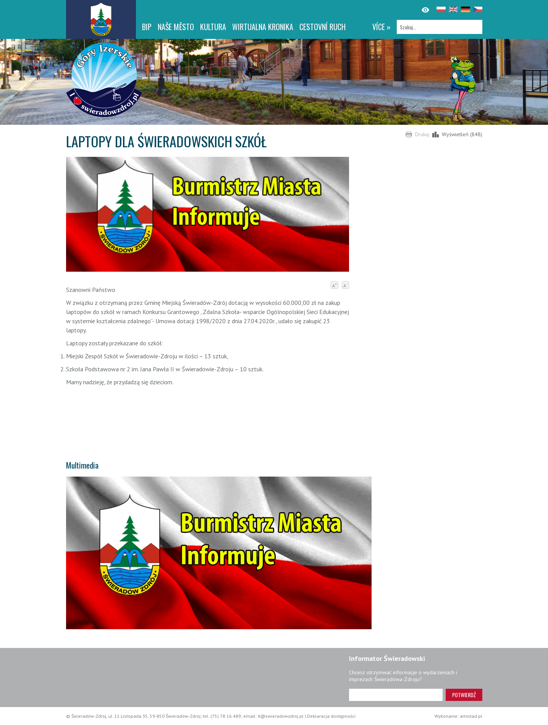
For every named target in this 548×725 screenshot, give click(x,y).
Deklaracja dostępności (331, 716)
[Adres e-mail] (396, 694)
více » (381, 26)
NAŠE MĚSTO (176, 26)
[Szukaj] (439, 27)
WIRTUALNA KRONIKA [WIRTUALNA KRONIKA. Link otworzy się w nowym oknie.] (262, 26)
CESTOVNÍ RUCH (322, 26)
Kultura (213, 26)
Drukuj (422, 134)
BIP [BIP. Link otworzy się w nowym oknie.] (147, 26)
